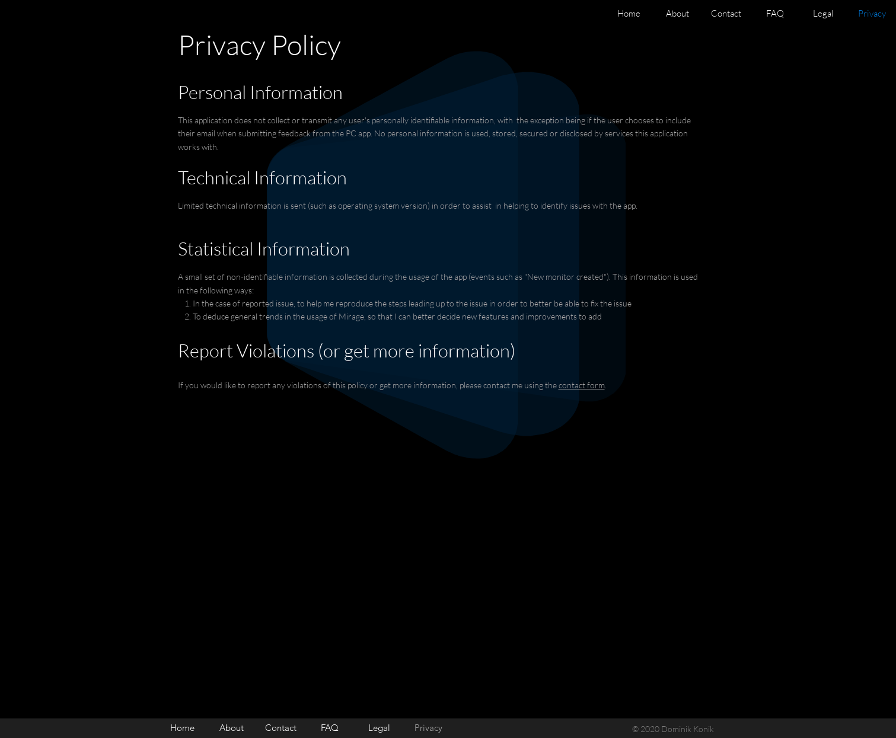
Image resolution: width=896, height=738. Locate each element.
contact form (582, 385)
